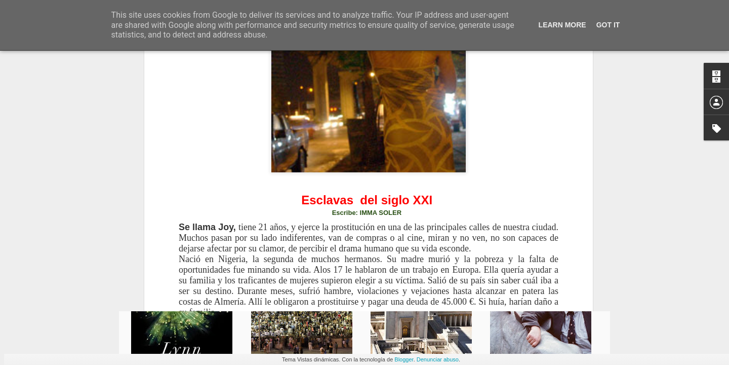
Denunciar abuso (438, 359)
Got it (608, 25)
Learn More (562, 25)
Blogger (403, 359)
